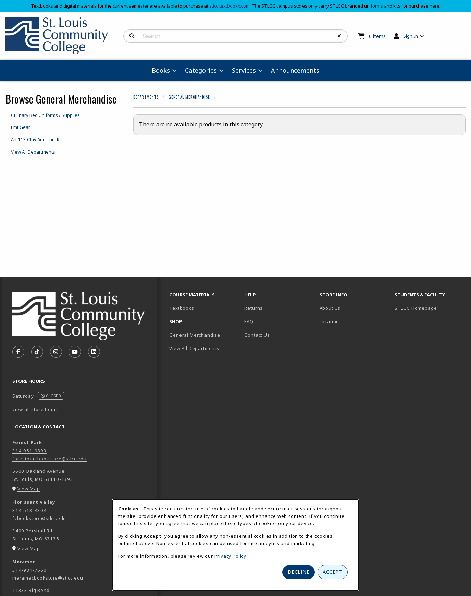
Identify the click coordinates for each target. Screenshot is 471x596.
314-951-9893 (29, 451)
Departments (146, 97)
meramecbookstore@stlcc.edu (47, 578)
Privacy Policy (230, 556)
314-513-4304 (29, 510)
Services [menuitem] (244, 70)
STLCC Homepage (429, 308)
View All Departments (33, 152)
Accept (332, 572)
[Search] (132, 36)
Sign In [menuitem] (410, 36)
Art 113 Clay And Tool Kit (36, 139)
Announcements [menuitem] (295, 70)
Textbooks (204, 308)
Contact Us (257, 335)
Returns (253, 308)
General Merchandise (189, 97)
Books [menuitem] (161, 70)
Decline (299, 572)
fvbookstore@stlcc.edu (39, 518)
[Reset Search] (339, 36)
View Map (28, 489)
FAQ (248, 321)
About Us (330, 308)
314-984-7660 (29, 570)
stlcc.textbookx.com (229, 6)
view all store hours (35, 409)
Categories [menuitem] (201, 70)
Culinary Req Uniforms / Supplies (45, 115)
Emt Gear (20, 127)
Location (329, 321)
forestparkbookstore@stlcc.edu (49, 458)
